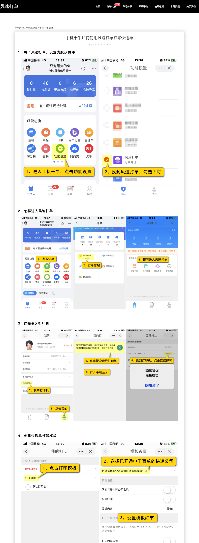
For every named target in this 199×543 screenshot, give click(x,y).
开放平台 (143, 6)
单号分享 (127, 6)
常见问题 (175, 6)
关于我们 (191, 6)
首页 (98, 6)
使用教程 (159, 6)
